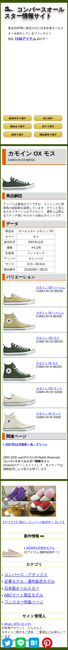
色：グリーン (39, 444)
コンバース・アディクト (26, 574)
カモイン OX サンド (49, 388)
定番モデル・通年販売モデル (29, 581)
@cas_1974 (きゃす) (17, 624)
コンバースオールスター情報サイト (34, 12)
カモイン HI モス (47, 363)
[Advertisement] (34, 78)
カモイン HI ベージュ (50, 312)
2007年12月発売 (16, 444)
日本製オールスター (21, 588)
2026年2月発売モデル (39, 547)
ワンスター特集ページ (24, 602)
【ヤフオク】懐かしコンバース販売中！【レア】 (33, 522)
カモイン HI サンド (48, 413)
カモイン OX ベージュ (50, 287)
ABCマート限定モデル (24, 595)
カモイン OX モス (47, 337)
